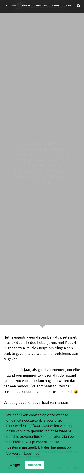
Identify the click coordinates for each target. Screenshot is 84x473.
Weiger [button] (14, 465)
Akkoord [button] (34, 465)
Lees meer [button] (32, 453)
